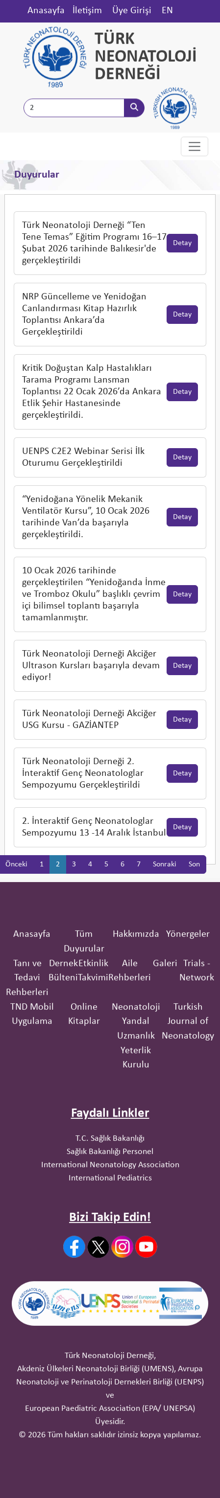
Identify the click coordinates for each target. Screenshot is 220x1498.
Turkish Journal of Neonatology (188, 1064)
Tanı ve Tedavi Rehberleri (27, 1020)
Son (194, 881)
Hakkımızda (136, 977)
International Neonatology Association (110, 1207)
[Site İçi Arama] (74, 109)
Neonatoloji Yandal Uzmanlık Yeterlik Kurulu (136, 1079)
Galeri (165, 1006)
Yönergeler (188, 977)
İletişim (87, 11)
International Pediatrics (110, 1221)
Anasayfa (46, 11)
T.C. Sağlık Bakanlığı (110, 1181)
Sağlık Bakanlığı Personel (110, 1194)
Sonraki (164, 881)
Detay (182, 259)
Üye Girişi (131, 11)
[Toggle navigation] (194, 147)
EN (167, 11)
